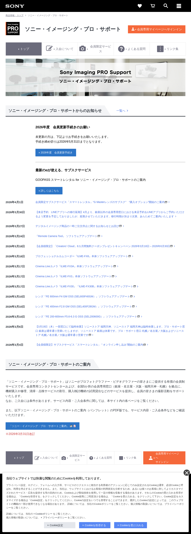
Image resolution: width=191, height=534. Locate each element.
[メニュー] (178, 6)
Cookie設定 (56, 525)
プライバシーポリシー (55, 517)
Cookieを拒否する (95, 525)
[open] (165, 6)
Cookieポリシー (43, 514)
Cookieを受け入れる (132, 525)
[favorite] (139, 6)
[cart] (152, 6)
